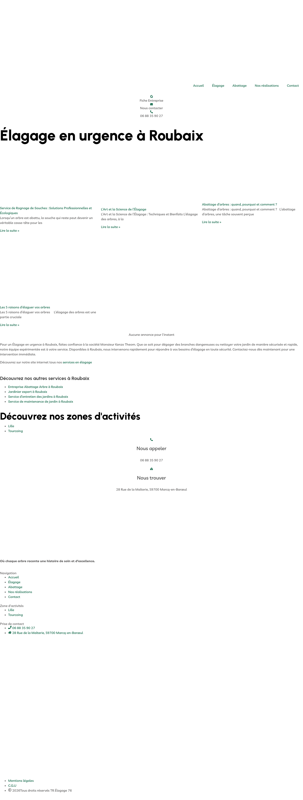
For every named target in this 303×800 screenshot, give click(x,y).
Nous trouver (151, 480)
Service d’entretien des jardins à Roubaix (38, 398)
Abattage (240, 85)
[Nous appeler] (151, 441)
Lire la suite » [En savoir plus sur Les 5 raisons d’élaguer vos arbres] (9, 326)
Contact (293, 85)
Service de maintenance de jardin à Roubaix (40, 403)
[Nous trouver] (151, 471)
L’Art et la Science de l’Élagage (123, 210)
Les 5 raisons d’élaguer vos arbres (25, 309)
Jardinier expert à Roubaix (27, 393)
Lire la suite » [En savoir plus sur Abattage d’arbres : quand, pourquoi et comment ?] (211, 223)
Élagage (218, 85)
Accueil (198, 85)
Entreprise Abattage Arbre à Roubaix (35, 388)
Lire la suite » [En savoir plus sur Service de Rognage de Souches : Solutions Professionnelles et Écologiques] (9, 232)
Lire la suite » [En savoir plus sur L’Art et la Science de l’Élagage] (110, 228)
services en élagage (77, 364)
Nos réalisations (267, 85)
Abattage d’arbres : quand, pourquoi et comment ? (239, 206)
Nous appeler (152, 450)
